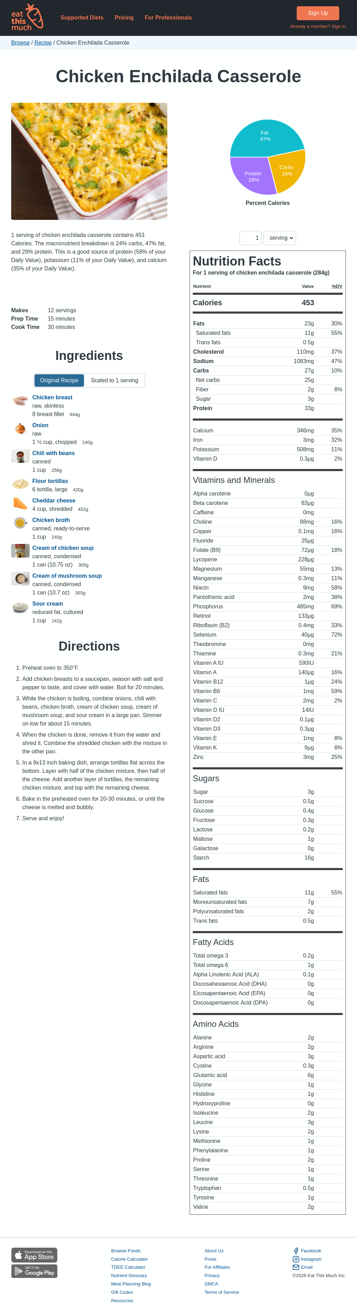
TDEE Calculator (128, 1267)
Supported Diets (82, 18)
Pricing (124, 18)
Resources (122, 1300)
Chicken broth (51, 520)
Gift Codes (122, 1292)
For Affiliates (217, 1267)
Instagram (307, 1259)
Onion (40, 425)
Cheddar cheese (54, 501)
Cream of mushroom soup (67, 576)
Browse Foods (126, 1250)
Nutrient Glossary (129, 1275)
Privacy (212, 1275)
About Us (214, 1250)
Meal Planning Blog (131, 1283)
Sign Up (318, 13)
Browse (20, 43)
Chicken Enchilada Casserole (179, 76)
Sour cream (47, 604)
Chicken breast (52, 397)
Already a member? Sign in (318, 26)
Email (302, 1267)
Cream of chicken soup (63, 548)
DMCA (211, 1283)
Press (211, 1259)
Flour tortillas (50, 481)
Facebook (307, 1250)
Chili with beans (53, 453)
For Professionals (168, 18)
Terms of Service (222, 1292)
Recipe (43, 43)
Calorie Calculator (129, 1259)
